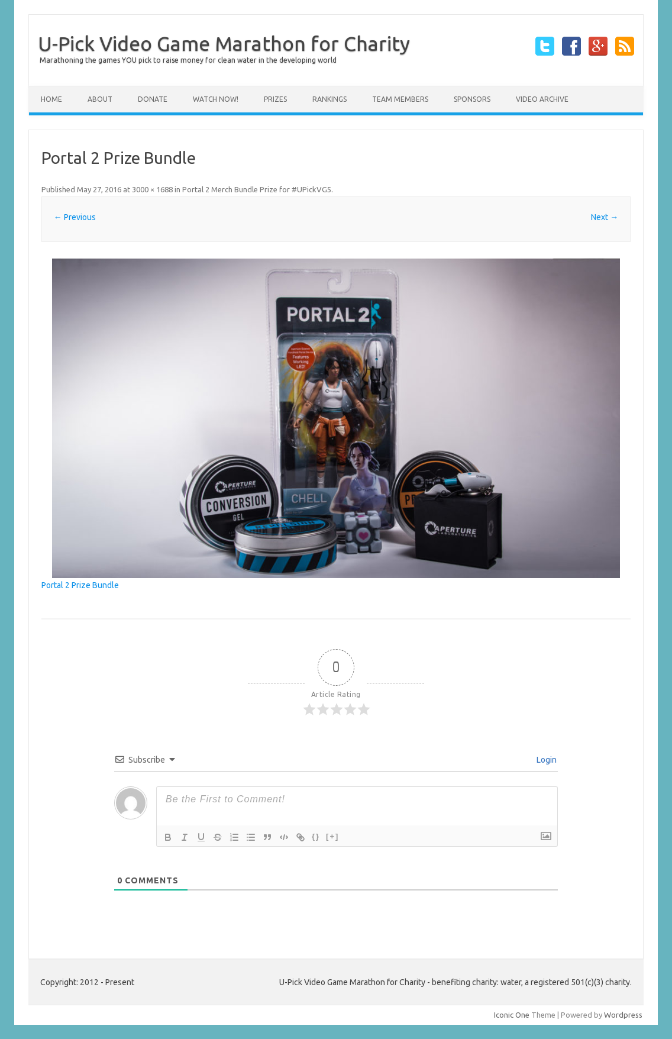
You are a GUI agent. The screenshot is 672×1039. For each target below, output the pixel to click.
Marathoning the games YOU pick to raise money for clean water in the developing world (188, 60)
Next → (604, 217)
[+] (332, 836)
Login (546, 759)
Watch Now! (215, 99)
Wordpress (623, 1015)
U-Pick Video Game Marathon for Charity (224, 43)
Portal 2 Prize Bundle (80, 585)
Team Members (400, 99)
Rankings (329, 99)
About (100, 99)
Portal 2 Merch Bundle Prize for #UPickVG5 (256, 189)
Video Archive (542, 99)
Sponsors (472, 99)
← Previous (75, 217)
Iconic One (511, 1015)
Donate (152, 99)
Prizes (275, 99)
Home (51, 99)
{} (316, 836)
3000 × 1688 (152, 189)
